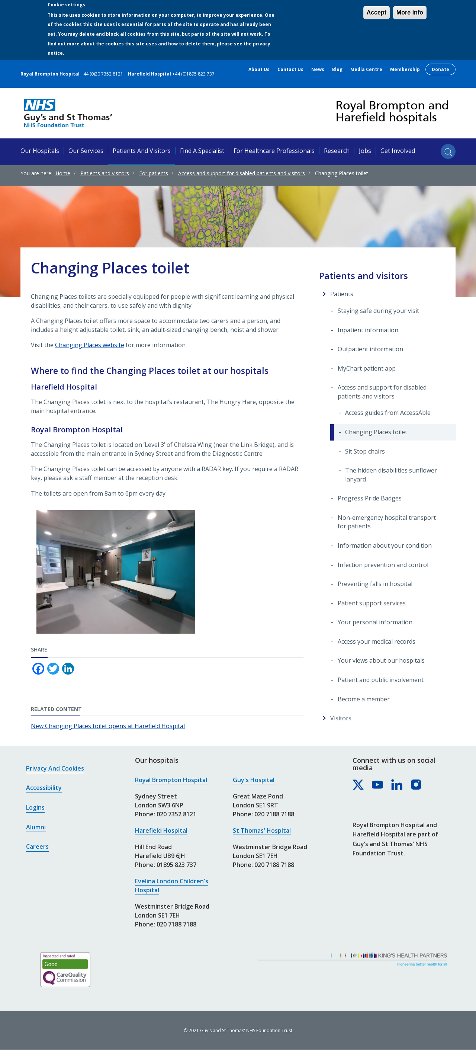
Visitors (340, 718)
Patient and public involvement (381, 680)
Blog (337, 69)
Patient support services (372, 603)
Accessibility (44, 788)
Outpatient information (370, 349)
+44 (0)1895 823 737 (193, 74)
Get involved (397, 150)
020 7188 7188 (176, 924)
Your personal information (375, 622)
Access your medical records (376, 641)
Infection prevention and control (383, 565)
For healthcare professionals (274, 150)
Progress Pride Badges (370, 498)
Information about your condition (385, 545)
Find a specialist (202, 150)
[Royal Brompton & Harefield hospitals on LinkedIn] (397, 785)
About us (259, 69)
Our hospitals (39, 150)
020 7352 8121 (176, 814)
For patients (153, 173)
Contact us (290, 69)
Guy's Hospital (253, 780)
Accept (376, 12)
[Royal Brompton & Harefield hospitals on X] (358, 785)
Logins (35, 807)
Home (62, 173)
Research (337, 150)
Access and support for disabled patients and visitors (241, 173)
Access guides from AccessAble (388, 413)
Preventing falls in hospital (375, 584)
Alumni (36, 827)
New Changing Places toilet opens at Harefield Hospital (108, 726)
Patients (341, 294)
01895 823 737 (176, 865)
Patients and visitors (142, 150)
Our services (85, 150)
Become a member (364, 699)
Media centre (366, 69)
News (317, 69)
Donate (440, 69)
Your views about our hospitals (381, 660)
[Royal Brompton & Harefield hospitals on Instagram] (416, 785)
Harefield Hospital (161, 830)
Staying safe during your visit (378, 311)
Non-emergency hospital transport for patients (387, 522)
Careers (37, 846)
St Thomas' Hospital (262, 830)
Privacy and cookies (55, 768)
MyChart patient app (367, 368)
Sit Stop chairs (365, 451)
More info (409, 12)
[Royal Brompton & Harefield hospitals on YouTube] (378, 785)
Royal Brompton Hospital (171, 780)
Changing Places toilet (376, 432)
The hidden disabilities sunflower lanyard (391, 474)
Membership (405, 69)
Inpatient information (368, 330)
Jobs (365, 150)
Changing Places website (89, 345)
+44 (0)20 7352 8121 (102, 74)
